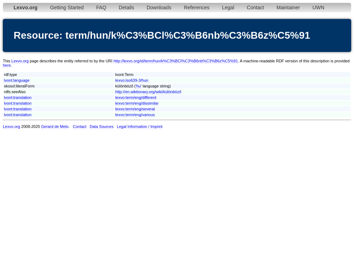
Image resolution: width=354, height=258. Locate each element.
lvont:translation (17, 97)
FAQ (101, 7)
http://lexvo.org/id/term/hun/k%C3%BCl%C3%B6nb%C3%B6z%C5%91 (175, 61)
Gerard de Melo (54, 126)
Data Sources (102, 126)
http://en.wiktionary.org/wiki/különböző (148, 92)
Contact (255, 7)
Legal (228, 7)
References (197, 7)
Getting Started (67, 7)
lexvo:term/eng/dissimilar (136, 103)
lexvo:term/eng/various (135, 115)
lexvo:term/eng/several (135, 109)
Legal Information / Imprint (140, 126)
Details (126, 7)
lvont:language (17, 80)
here (7, 65)
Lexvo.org (20, 61)
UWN (318, 7)
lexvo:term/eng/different (135, 97)
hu (138, 86)
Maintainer (288, 7)
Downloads (159, 7)
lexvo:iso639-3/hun (131, 80)
